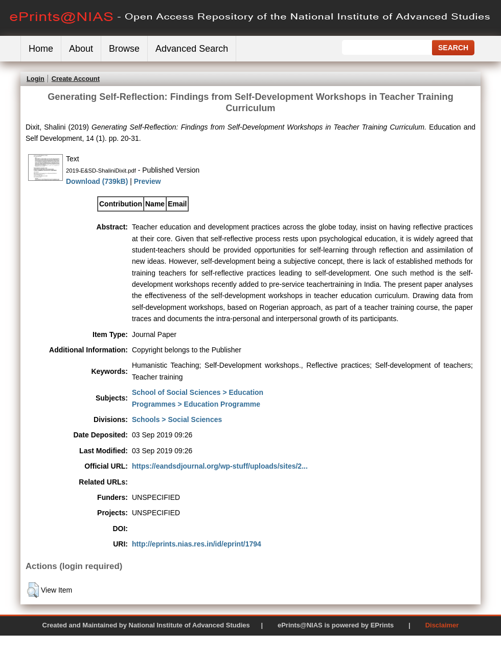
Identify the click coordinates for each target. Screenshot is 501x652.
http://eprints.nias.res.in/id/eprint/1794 (196, 544)
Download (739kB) (97, 181)
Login (35, 78)
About (81, 49)
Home (41, 49)
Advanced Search (191, 49)
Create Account (76, 78)
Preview (147, 181)
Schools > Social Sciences (177, 419)
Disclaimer (442, 625)
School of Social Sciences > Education (197, 392)
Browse (124, 49)
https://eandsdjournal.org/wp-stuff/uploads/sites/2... (220, 466)
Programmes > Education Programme (196, 404)
